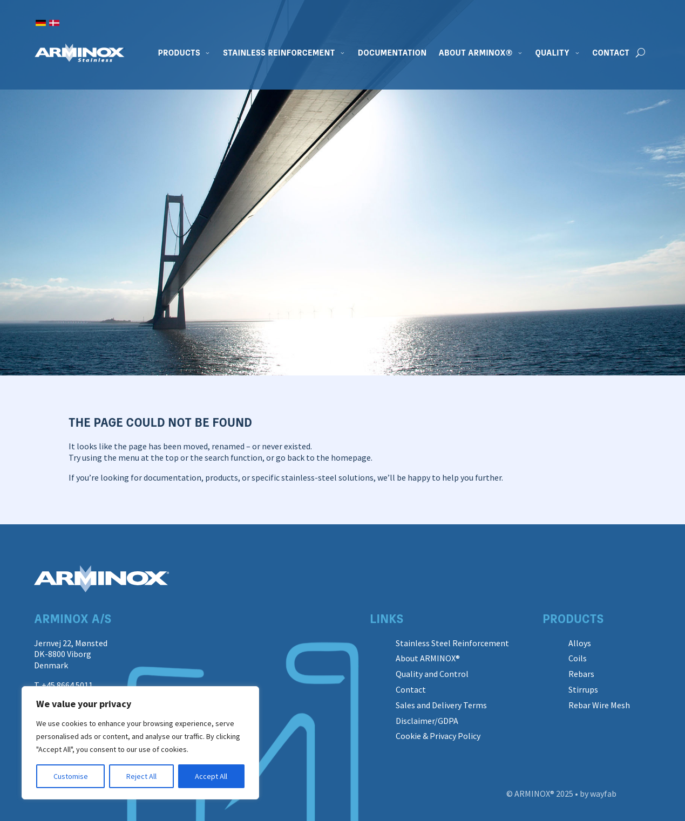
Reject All (141, 776)
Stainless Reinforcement (279, 53)
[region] (140, 742)
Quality (552, 53)
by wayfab (598, 793)
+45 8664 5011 (67, 685)
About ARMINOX (476, 53)
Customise (70, 776)
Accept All (211, 776)
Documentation (392, 53)
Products (179, 53)
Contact (610, 53)
